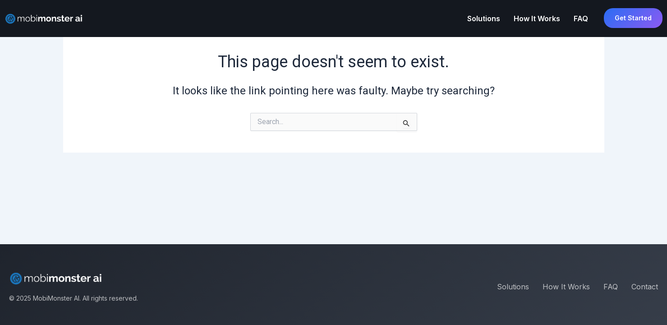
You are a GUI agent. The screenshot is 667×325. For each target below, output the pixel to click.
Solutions (483, 18)
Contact (644, 286)
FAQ (581, 18)
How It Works (537, 18)
